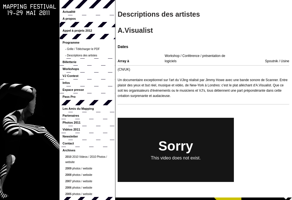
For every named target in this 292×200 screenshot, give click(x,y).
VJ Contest (70, 76)
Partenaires (71, 115)
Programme (71, 42)
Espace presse (73, 89)
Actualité (69, 11)
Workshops (71, 69)
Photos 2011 (72, 122)
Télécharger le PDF (88, 49)
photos (76, 168)
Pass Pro (69, 96)
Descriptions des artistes (82, 55)
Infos (66, 82)
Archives (69, 150)
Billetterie (69, 62)
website (70, 162)
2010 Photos (97, 156)
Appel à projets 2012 (77, 30)
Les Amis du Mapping (78, 108)
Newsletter (70, 136)
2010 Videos (79, 156)
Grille (70, 49)
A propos (69, 18)
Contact (68, 143)
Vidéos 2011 (71, 129)
